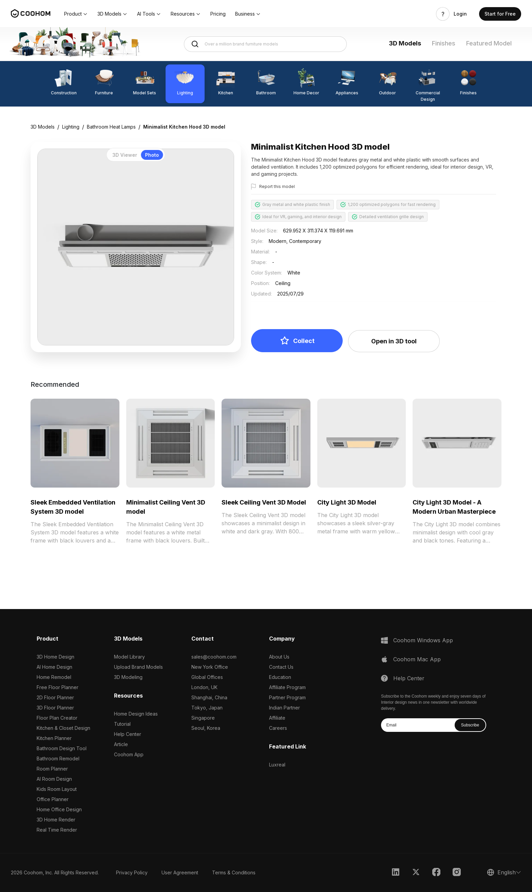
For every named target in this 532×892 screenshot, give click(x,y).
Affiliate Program (287, 687)
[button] (76, 14)
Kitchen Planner (54, 738)
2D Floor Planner (55, 697)
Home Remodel (54, 677)
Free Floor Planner (57, 687)
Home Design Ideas (136, 714)
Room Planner (52, 769)
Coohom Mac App (417, 659)
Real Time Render (57, 830)
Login (460, 14)
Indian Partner (284, 707)
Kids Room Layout (57, 789)
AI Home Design (54, 667)
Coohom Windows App (423, 640)
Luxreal (277, 764)
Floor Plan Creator (57, 718)
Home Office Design (59, 809)
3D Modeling (128, 677)
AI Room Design (54, 779)
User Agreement (180, 872)
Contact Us (281, 667)
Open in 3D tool (394, 341)
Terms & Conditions (233, 872)
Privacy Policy (132, 872)
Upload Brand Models (138, 667)
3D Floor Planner (55, 707)
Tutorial (122, 724)
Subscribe (470, 725)
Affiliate (277, 718)
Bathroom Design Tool (62, 748)
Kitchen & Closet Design (63, 728)
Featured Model (489, 43)
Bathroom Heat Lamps (111, 127)
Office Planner (53, 799)
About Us (279, 657)
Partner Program (287, 697)
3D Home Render (56, 819)
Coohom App (129, 754)
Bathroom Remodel (58, 758)
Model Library (129, 657)
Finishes (443, 43)
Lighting (70, 127)
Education (280, 677)
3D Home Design (55, 657)
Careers (278, 728)
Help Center (127, 734)
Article (121, 744)
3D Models (405, 43)
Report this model (277, 186)
